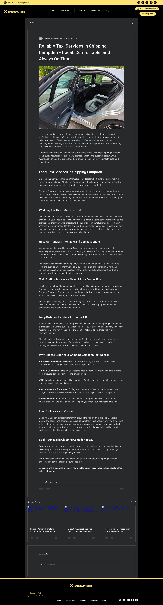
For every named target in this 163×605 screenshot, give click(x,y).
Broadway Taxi (35, 593)
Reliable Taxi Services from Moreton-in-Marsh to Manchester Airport (117, 530)
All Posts (30, 23)
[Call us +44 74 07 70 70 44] (147, 8)
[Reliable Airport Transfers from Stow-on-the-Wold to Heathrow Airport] (44, 515)
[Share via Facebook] (40, 482)
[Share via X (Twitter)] (46, 482)
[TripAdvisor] (155, 2)
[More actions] (122, 38)
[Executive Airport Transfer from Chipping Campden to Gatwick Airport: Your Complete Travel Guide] (81, 515)
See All (133, 502)
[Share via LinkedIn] (51, 482)
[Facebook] (151, 2)
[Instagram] (146, 2)
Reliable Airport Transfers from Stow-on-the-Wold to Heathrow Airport (42, 530)
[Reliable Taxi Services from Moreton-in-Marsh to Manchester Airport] (119, 515)
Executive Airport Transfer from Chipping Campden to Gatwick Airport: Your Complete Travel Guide (80, 530)
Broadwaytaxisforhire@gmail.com (19, 2)
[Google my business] (138, 2)
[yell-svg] (142, 2)
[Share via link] (57, 482)
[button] (148, 14)
